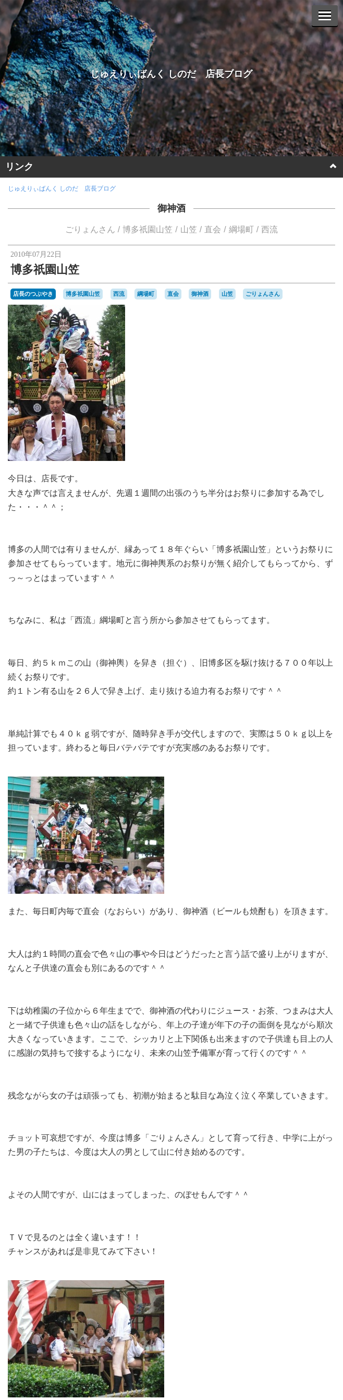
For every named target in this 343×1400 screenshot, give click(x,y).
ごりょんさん (90, 229)
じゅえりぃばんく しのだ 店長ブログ (171, 74)
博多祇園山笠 (148, 229)
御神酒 (171, 208)
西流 (269, 229)
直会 (212, 229)
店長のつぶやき (33, 294)
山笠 (188, 229)
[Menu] (325, 15)
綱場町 (241, 229)
